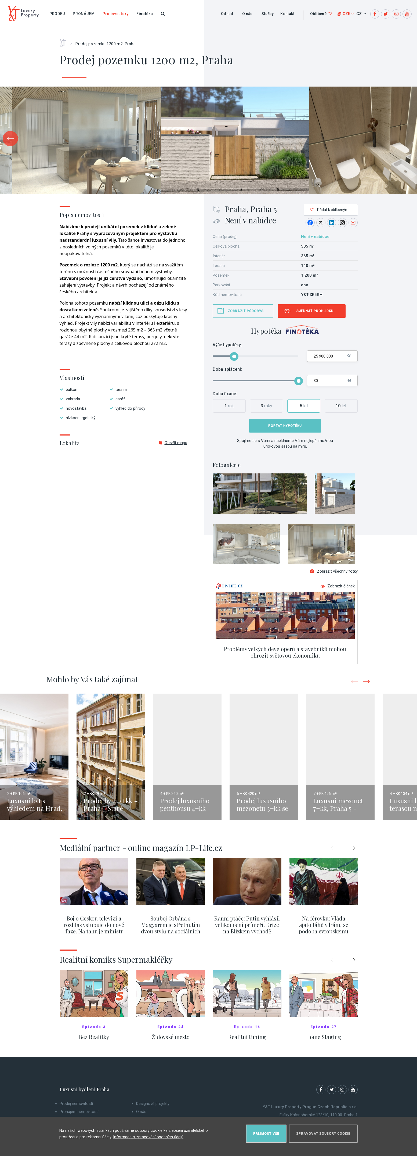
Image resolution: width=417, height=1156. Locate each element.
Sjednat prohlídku (314, 311)
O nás (247, 14)
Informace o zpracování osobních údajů (148, 1134)
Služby (268, 14)
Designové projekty (152, 1108)
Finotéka (144, 14)
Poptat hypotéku (285, 426)
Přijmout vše (266, 1131)
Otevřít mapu (173, 442)
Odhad (227, 14)
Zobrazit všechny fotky (334, 575)
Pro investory (116, 14)
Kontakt (287, 14)
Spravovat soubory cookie (323, 1131)
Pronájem (84, 14)
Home (65, 41)
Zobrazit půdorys (246, 311)
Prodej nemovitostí (76, 1108)
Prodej (57, 14)
